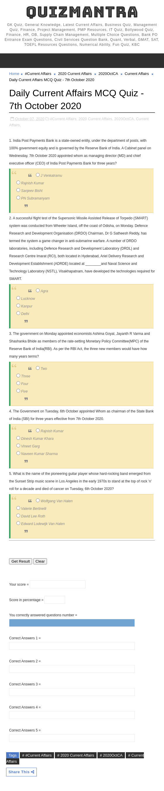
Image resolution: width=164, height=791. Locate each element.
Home (14, 73)
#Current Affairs (38, 73)
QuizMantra (82, 12)
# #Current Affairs (37, 755)
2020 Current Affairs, (95, 119)
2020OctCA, (124, 119)
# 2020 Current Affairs (75, 755)
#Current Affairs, (64, 119)
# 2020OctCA (111, 755)
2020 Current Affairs (75, 73)
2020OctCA (108, 73)
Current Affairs (137, 73)
